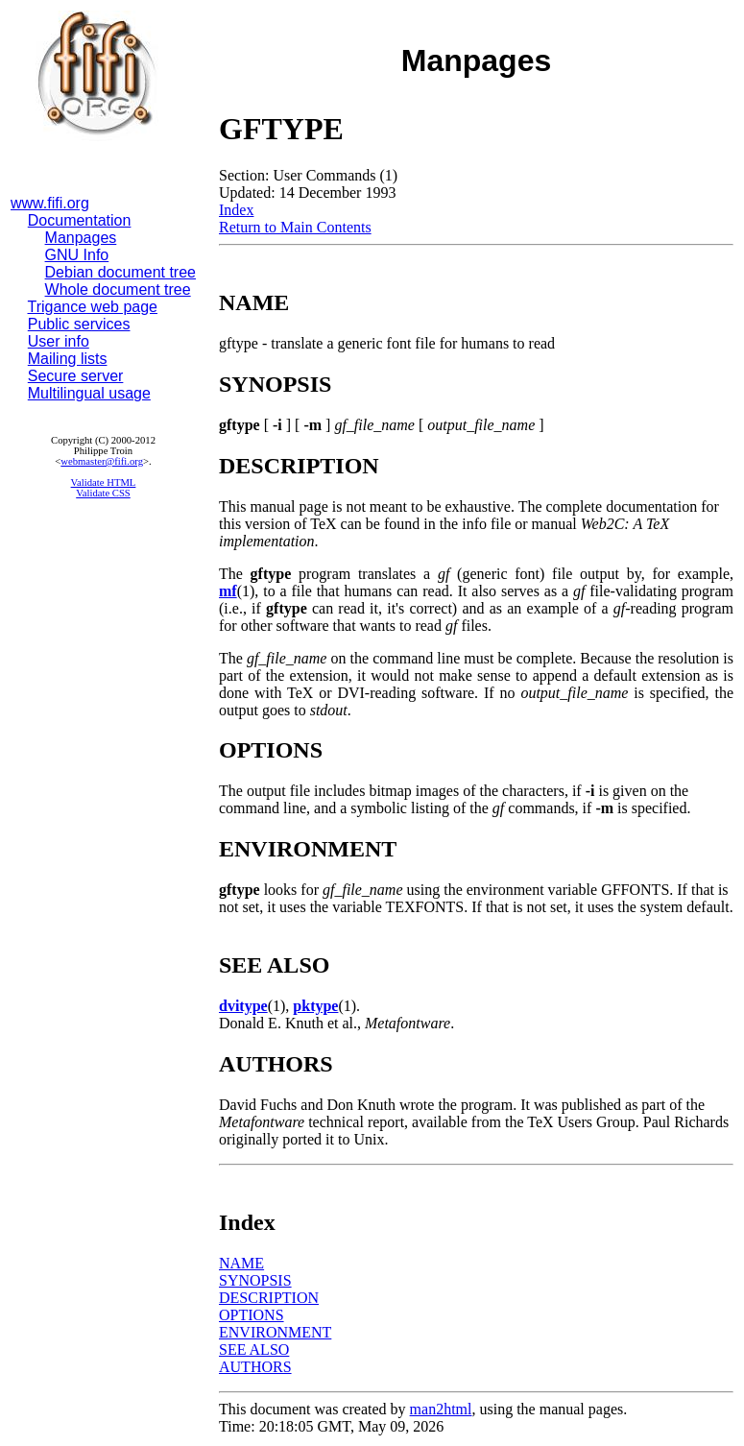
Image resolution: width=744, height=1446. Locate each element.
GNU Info (77, 255)
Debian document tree (120, 272)
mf (228, 591)
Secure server (76, 376)
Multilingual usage (89, 393)
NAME (241, 1263)
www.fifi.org (50, 203)
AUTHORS (255, 1367)
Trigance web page (93, 307)
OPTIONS (251, 1315)
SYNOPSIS (255, 1280)
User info (58, 341)
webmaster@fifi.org (101, 461)
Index (236, 210)
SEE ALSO (254, 1349)
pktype (315, 1006)
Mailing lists (68, 358)
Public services (79, 324)
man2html (441, 1409)
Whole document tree (118, 289)
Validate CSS (103, 493)
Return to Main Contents (295, 227)
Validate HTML (103, 482)
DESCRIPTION (269, 1297)
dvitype (243, 1006)
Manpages (81, 237)
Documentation (80, 220)
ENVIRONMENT (275, 1332)
